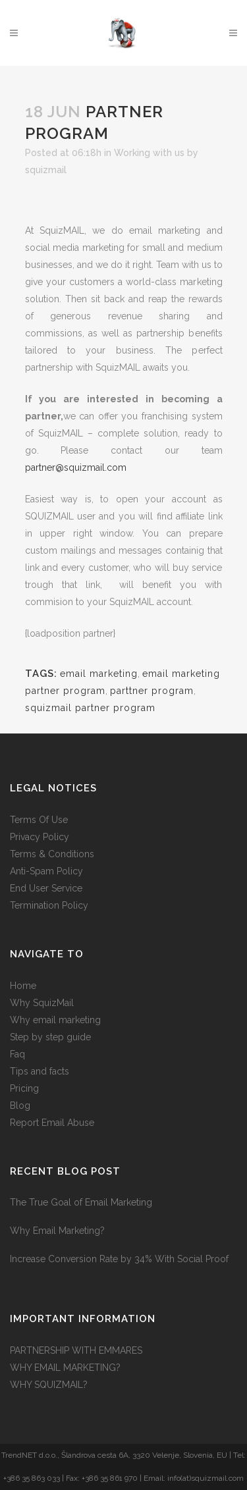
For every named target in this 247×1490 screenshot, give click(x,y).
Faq (17, 1054)
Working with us (149, 152)
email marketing (99, 673)
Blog (20, 1105)
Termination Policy (49, 905)
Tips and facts (39, 1071)
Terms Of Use (39, 819)
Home (23, 985)
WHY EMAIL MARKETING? (65, 1367)
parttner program (152, 690)
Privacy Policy (39, 837)
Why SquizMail (42, 1003)
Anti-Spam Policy (46, 871)
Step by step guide (50, 1037)
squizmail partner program (90, 708)
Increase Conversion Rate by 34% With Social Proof (119, 1259)
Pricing (24, 1088)
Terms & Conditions (52, 854)
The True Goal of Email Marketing (81, 1202)
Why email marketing (55, 1020)
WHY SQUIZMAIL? (49, 1384)
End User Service (46, 888)
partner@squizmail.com (75, 467)
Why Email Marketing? (57, 1230)
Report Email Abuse (52, 1122)
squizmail (46, 170)
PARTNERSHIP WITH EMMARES (76, 1350)
